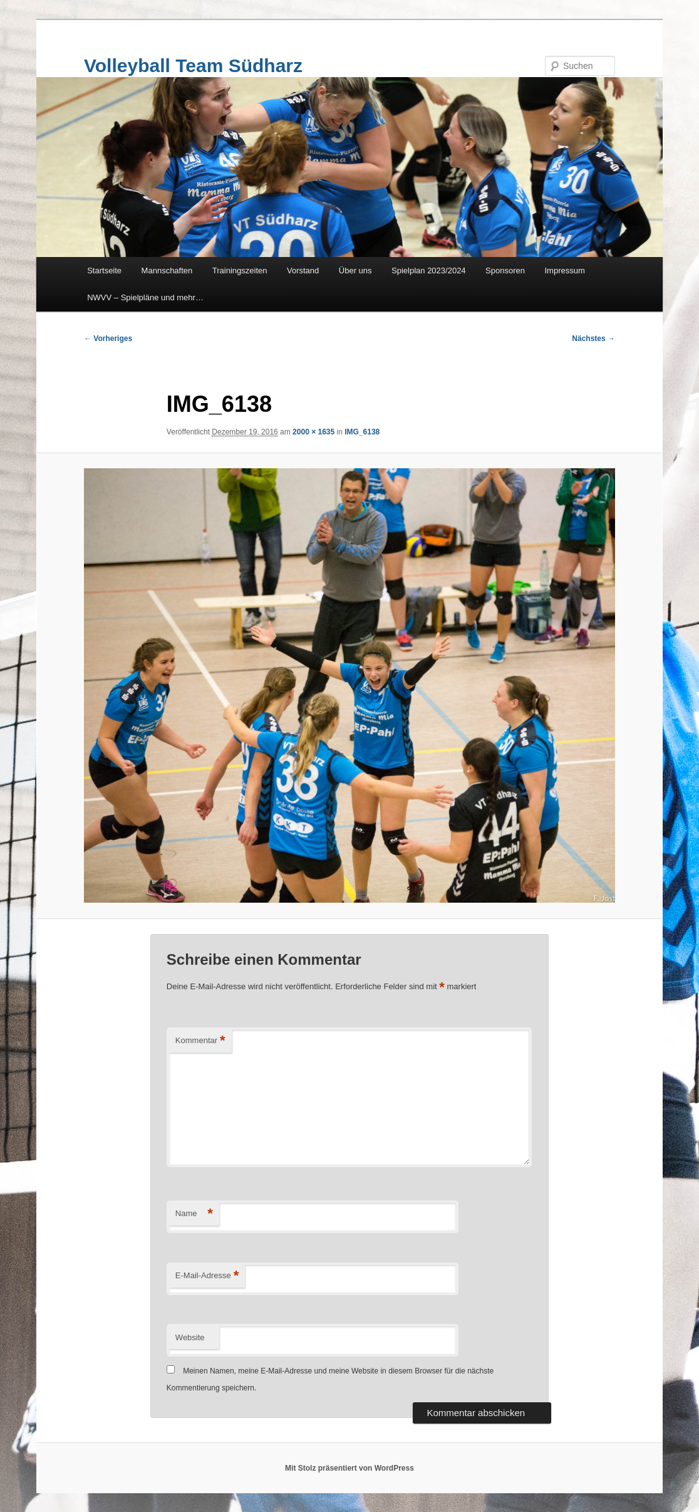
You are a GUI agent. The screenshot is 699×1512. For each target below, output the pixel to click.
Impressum (565, 270)
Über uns (355, 270)
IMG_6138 (362, 432)
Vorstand (303, 270)
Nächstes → (593, 338)
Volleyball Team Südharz (193, 65)
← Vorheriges (108, 338)
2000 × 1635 (313, 432)
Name (194, 1214)
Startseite (104, 270)
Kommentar (200, 1041)
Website (190, 1337)
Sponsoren (505, 270)
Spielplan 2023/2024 (428, 270)
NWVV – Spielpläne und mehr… (145, 297)
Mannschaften (167, 270)
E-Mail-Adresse (207, 1276)
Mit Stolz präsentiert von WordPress (349, 1468)
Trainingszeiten (239, 270)
